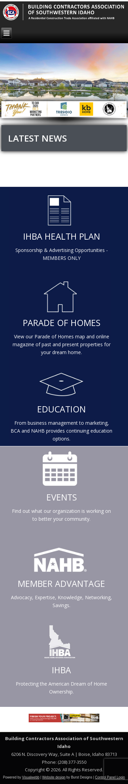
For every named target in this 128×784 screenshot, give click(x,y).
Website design (54, 777)
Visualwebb (30, 777)
